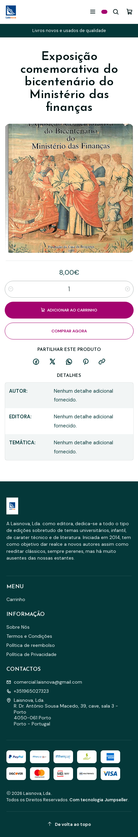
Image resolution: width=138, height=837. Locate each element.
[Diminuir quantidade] (10, 289)
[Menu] (92, 11)
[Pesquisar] (115, 11)
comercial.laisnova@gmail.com (44, 682)
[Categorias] (104, 12)
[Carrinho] (129, 11)
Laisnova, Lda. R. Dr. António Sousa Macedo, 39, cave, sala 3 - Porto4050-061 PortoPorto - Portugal (62, 712)
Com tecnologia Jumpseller (98, 800)
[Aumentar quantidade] (127, 289)
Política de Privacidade (31, 654)
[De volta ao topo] (69, 824)
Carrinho (15, 599)
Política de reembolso (30, 645)
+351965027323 (27, 691)
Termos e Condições (29, 636)
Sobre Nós (18, 627)
